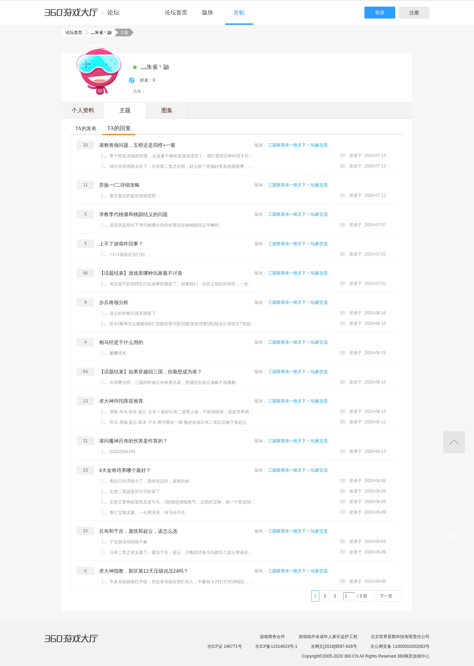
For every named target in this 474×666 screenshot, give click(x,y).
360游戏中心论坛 (84, 15)
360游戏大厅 (78, 642)
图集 (167, 110)
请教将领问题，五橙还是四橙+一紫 (137, 145)
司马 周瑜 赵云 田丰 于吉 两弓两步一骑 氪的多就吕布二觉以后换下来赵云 (178, 422)
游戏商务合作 (272, 636)
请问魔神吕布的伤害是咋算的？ (133, 441)
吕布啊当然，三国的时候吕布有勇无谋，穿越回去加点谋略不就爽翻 (173, 382)
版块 (207, 12)
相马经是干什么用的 (121, 342)
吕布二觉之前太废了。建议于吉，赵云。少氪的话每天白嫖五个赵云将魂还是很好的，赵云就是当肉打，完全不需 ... (183, 552)
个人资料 (83, 110)
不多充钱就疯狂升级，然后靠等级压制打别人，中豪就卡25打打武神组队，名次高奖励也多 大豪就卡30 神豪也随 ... (183, 581)
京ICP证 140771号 (224, 646)
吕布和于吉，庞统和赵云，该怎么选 (138, 531)
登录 (380, 12)
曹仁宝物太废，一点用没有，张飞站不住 (147, 512)
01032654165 (122, 451)
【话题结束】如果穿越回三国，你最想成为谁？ (150, 371)
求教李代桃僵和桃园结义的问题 (133, 214)
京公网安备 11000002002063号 (400, 646)
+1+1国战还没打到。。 (131, 254)
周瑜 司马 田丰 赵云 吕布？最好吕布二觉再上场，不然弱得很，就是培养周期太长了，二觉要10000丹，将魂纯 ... (183, 411)
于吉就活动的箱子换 (128, 541)
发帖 (239, 12)
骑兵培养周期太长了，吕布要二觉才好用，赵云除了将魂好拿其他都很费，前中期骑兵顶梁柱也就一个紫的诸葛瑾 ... (183, 166)
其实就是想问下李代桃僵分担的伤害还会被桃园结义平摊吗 (164, 225)
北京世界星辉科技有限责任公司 (400, 636)
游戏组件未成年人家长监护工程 (328, 636)
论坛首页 (176, 12)
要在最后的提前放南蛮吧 (133, 195)
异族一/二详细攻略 (119, 185)
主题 (125, 110)
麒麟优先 (118, 353)
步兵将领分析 (113, 302)
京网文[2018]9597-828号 (334, 646)
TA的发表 (85, 128)
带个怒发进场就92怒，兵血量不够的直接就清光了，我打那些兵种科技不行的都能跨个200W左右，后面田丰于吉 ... (183, 155)
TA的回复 (119, 128)
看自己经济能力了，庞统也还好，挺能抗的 (149, 481)
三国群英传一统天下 (287, 145)
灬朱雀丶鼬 (99, 32)
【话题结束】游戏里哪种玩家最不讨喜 (140, 273)
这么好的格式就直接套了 (133, 313)
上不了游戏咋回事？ (121, 243)
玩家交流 (319, 145)
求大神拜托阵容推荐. (122, 401)
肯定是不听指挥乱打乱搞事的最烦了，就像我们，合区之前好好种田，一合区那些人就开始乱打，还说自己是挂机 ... (183, 283)
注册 (414, 12)
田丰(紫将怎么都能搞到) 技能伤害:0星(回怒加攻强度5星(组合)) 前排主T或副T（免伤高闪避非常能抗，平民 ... (183, 323)
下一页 (386, 596)
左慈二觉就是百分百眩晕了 (135, 491)
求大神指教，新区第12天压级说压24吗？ (143, 571)
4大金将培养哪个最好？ (125, 470)
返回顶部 (454, 442)
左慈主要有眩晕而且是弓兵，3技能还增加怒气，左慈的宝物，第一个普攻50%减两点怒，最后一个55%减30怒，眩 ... (183, 502)
